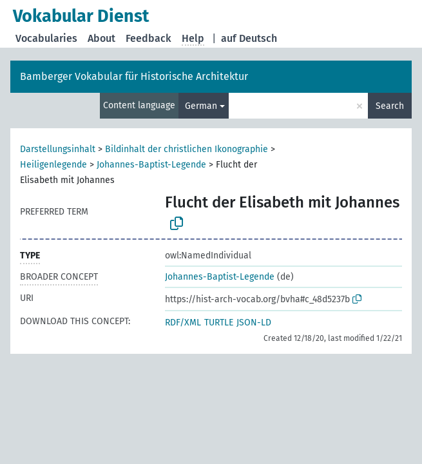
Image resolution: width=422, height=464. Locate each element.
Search (390, 106)
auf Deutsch (249, 38)
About (101, 38)
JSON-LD (253, 322)
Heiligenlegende (53, 164)
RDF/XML (183, 322)
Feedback (148, 38)
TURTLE (218, 322)
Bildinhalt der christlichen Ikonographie (186, 149)
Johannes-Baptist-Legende (151, 164)
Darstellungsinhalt (57, 149)
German (201, 106)
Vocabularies (46, 38)
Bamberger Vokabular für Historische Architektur (134, 76)
